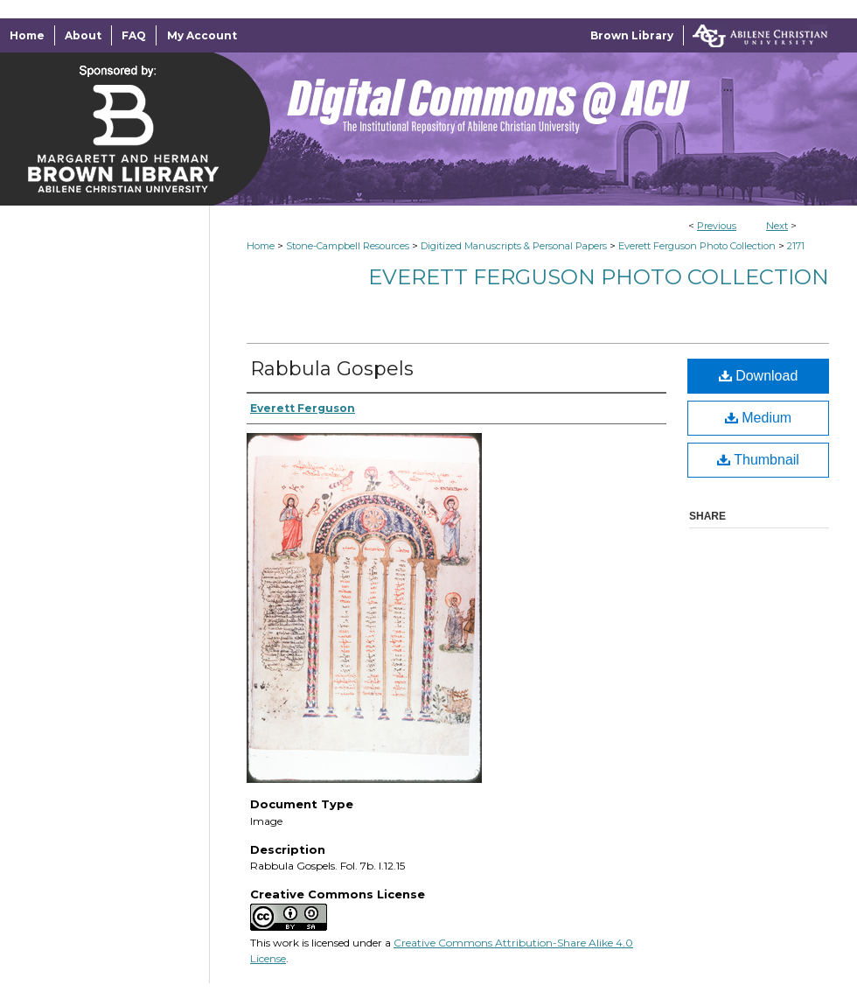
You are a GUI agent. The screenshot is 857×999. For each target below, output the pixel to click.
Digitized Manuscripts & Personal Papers (514, 246)
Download (758, 375)
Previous (716, 226)
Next (777, 226)
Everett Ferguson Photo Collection (697, 246)
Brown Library (631, 35)
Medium (758, 417)
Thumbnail (758, 459)
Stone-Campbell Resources (347, 246)
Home (261, 246)
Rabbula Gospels (332, 369)
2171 (796, 246)
